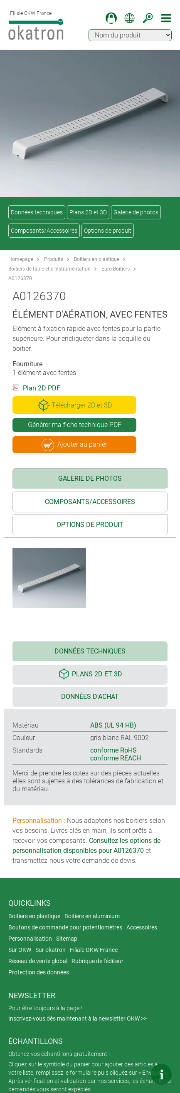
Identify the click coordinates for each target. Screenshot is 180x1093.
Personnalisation (30, 938)
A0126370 (20, 278)
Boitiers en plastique (96, 259)
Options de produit (107, 230)
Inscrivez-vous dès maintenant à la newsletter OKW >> (77, 1018)
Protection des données (38, 972)
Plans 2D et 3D (88, 212)
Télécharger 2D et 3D (74, 405)
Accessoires (141, 927)
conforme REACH (115, 758)
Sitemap (66, 938)
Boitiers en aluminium (92, 916)
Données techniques (37, 212)
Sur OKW (19, 949)
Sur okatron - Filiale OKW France (76, 949)
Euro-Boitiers (115, 269)
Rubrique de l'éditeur (97, 961)
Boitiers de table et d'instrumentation (49, 269)
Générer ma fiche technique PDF (74, 425)
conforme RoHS (113, 750)
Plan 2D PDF (41, 388)
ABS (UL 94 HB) (113, 725)
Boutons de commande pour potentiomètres (65, 927)
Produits (53, 259)
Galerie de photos (135, 212)
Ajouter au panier (74, 445)
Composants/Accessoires (44, 230)
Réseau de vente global (37, 961)
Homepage (20, 259)
